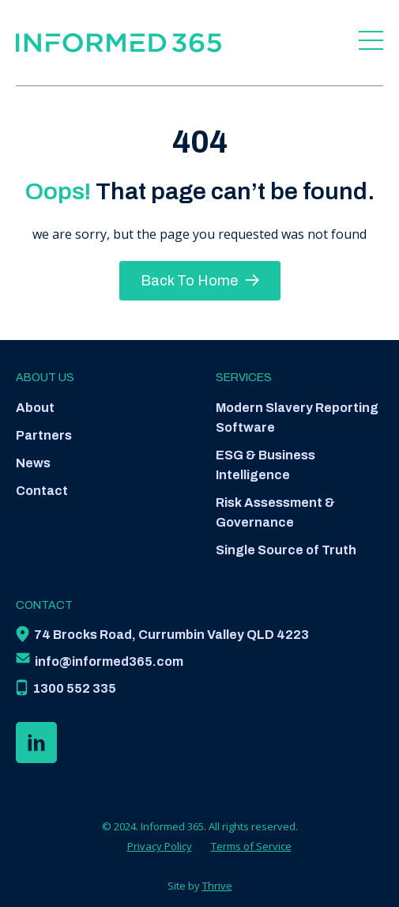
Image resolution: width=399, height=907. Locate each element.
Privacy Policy (159, 846)
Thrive (217, 886)
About (35, 407)
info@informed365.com (109, 661)
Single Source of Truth (286, 550)
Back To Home (200, 281)
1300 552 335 (74, 688)
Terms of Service (251, 846)
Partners (44, 435)
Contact (42, 490)
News (33, 463)
